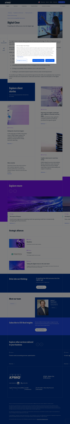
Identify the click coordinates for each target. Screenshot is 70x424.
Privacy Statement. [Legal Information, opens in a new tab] (20, 56)
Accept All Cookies (49, 60)
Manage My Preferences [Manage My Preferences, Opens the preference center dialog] (21, 60)
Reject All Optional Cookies (38, 60)
